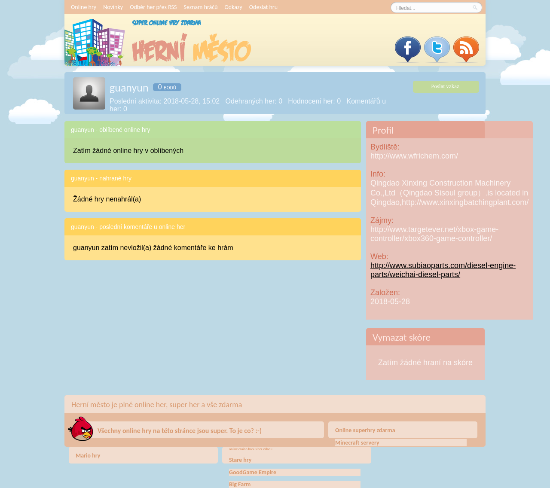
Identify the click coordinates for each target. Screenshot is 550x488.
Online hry (83, 7)
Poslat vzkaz (445, 86)
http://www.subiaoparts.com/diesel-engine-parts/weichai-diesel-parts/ (443, 270)
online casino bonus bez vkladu (250, 449)
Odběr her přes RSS (153, 7)
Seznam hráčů (200, 7)
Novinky (113, 7)
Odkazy (233, 7)
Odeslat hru (263, 7)
